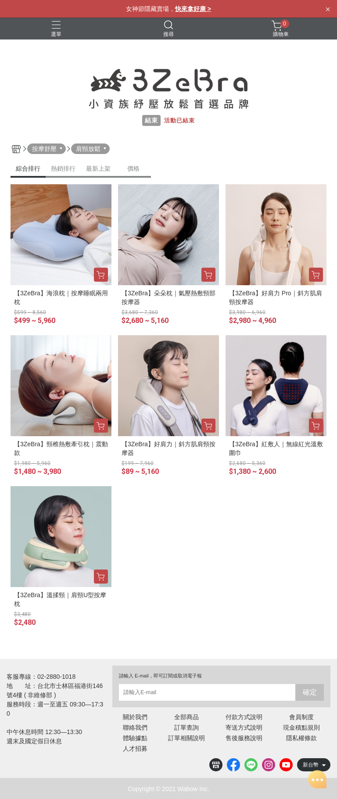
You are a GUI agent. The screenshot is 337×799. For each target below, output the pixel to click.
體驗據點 (135, 738)
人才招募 (135, 748)
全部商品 (186, 717)
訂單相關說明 (186, 738)
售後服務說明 (244, 738)
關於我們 (135, 717)
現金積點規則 (301, 727)
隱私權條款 (301, 738)
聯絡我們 (135, 727)
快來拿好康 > (193, 8)
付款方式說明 (244, 717)
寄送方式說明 (244, 727)
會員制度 (301, 717)
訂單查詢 (186, 727)
